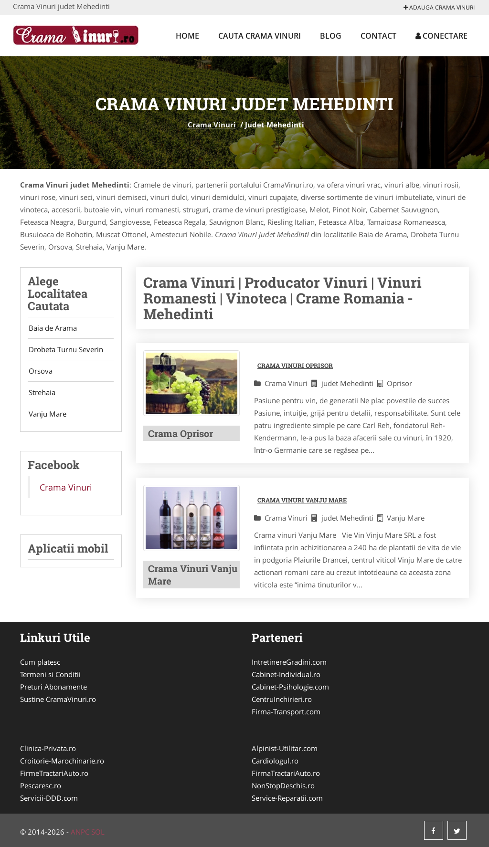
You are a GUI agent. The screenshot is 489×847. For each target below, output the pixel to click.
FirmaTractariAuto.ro (286, 773)
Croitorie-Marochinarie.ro (62, 760)
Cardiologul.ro (275, 760)
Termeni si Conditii (50, 674)
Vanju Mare (46, 418)
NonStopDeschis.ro (283, 785)
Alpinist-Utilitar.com (285, 748)
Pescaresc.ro (40, 785)
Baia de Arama (52, 328)
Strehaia (41, 395)
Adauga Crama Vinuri (439, 7)
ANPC (80, 832)
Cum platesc (40, 662)
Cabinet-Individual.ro (286, 674)
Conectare (441, 36)
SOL (98, 832)
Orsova (40, 373)
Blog (330, 36)
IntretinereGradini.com (289, 662)
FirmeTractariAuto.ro (54, 773)
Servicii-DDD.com (49, 798)
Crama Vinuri (212, 124)
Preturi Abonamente (53, 686)
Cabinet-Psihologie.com (290, 686)
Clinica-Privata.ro (48, 748)
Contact (378, 36)
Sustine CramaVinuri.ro (58, 699)
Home (187, 36)
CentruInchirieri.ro (282, 699)
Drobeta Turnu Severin (65, 351)
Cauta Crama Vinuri (259, 36)
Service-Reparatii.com (287, 798)
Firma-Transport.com (286, 711)
